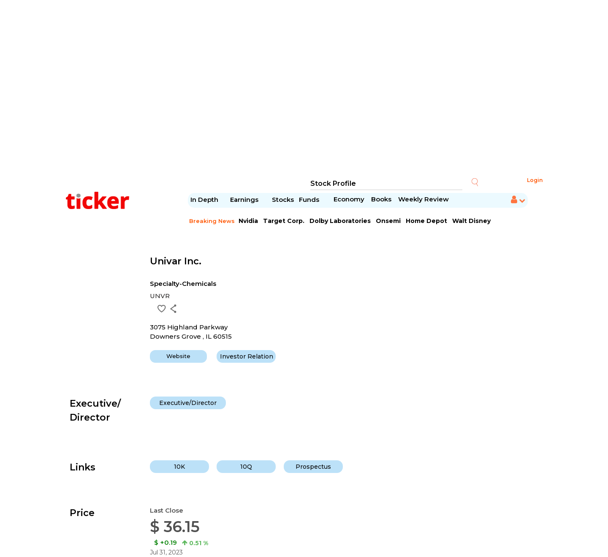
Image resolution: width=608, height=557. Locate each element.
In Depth (204, 200)
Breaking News (212, 220)
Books (381, 199)
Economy (349, 199)
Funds (310, 200)
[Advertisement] (304, 89)
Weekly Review (423, 199)
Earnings (245, 200)
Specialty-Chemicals (183, 284)
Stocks (283, 200)
